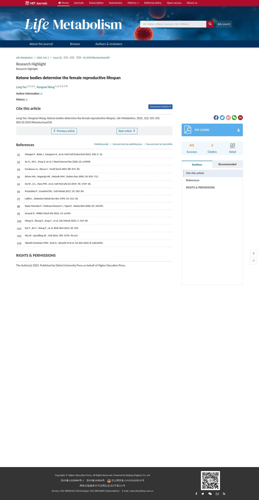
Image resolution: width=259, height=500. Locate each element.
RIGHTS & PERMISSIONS (200, 187)
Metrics (133, 2)
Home (63, 2)
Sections (197, 164)
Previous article (64, 131)
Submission (115, 2)
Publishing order (101, 144)
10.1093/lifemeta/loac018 (96, 57)
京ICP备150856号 (95, 480)
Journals (79, 2)
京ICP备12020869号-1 (72, 480)
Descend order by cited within (159, 144)
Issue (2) (57, 57)
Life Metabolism (24, 57)
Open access (174, 2)
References (192, 180)
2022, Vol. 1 (43, 57)
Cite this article (195, 173)
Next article (127, 131)
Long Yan (21, 87)
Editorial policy (153, 2)
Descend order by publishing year (127, 144)
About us (192, 2)
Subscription (96, 2)
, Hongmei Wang (45, 87)
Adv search (224, 24)
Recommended (227, 164)
